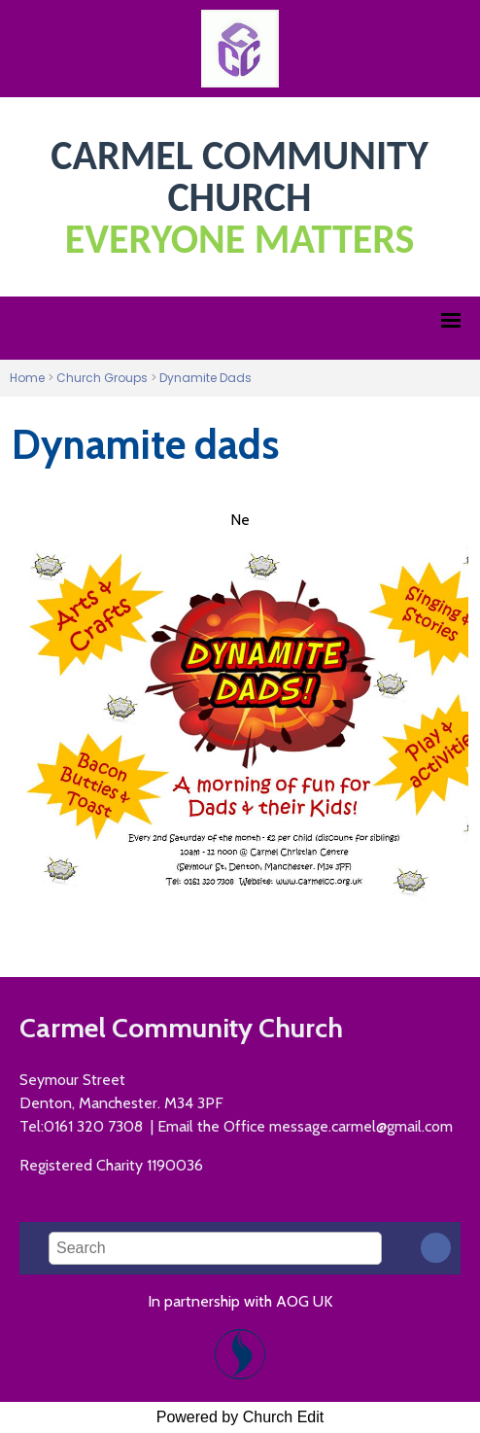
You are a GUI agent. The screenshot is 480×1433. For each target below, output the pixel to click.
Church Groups (102, 377)
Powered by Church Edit (240, 1417)
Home (27, 377)
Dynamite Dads (205, 377)
